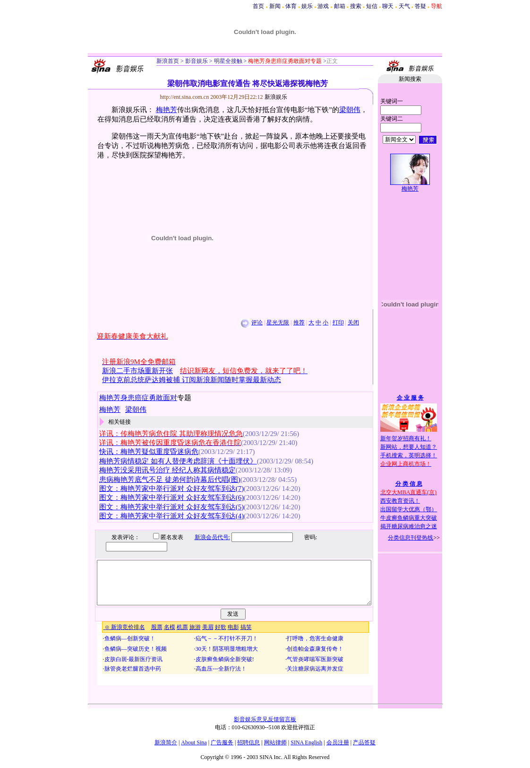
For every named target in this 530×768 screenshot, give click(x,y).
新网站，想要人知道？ (408, 447)
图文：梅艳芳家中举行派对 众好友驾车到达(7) (171, 488)
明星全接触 (227, 61)
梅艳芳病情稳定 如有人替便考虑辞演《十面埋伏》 (178, 461)
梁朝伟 (349, 109)
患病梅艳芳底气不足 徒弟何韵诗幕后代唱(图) (169, 479)
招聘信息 (248, 742)
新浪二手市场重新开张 (137, 371)
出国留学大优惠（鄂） (408, 509)
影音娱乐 (196, 61)
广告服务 (222, 742)
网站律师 (275, 742)
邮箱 (339, 6)
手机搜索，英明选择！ (408, 455)
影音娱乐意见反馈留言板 (265, 719)
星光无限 (277, 322)
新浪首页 (167, 61)
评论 (257, 322)
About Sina (193, 742)
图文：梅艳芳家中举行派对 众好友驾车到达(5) (171, 507)
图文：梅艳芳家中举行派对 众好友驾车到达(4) (171, 516)
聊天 (387, 6)
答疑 (420, 6)
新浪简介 (165, 742)
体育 (291, 6)
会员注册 (337, 742)
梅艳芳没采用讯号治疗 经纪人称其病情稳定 (167, 470)
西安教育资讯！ (400, 500)
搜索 (355, 6)
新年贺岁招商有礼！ (405, 438)
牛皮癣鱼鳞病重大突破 (408, 518)
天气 (404, 6)
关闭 (353, 322)
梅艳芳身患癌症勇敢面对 (138, 397)
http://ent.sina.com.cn (185, 97)
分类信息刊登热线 (410, 537)
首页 (258, 6)
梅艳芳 (166, 109)
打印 (338, 322)
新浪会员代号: (205, 537)
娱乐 (307, 6)
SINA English (306, 742)
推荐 (299, 322)
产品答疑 (364, 742)
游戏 (323, 6)
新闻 (275, 6)
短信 (371, 6)
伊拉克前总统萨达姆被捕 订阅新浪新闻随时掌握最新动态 (191, 380)
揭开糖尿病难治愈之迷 (408, 526)
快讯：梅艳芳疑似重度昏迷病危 (148, 451)
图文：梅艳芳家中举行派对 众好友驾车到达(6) (171, 497)
